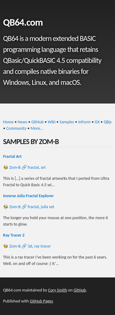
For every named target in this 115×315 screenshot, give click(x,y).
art (43, 167)
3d (30, 246)
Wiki (52, 122)
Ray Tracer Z (14, 235)
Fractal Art (12, 156)
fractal (33, 167)
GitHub (37, 122)
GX (97, 122)
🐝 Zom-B (12, 167)
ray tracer (42, 246)
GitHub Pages (41, 301)
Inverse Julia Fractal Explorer (28, 195)
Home (8, 122)
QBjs (108, 122)
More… (37, 128)
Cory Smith (57, 290)
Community (16, 128)
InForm (84, 122)
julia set (47, 206)
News (22, 122)
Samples (66, 122)
